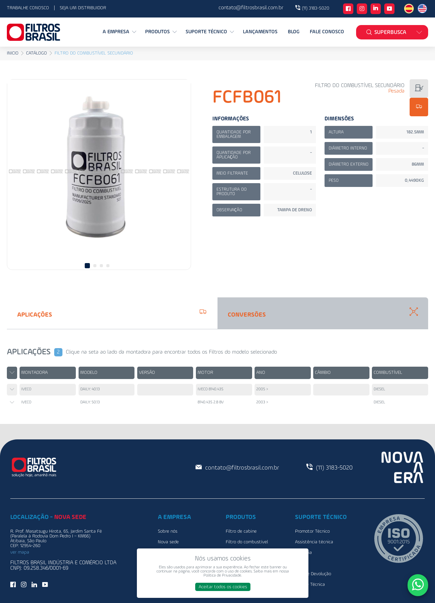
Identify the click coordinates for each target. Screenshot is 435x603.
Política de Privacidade (222, 576)
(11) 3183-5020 (315, 8)
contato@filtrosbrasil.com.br (242, 468)
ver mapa (19, 552)
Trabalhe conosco (28, 7)
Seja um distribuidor (83, 7)
